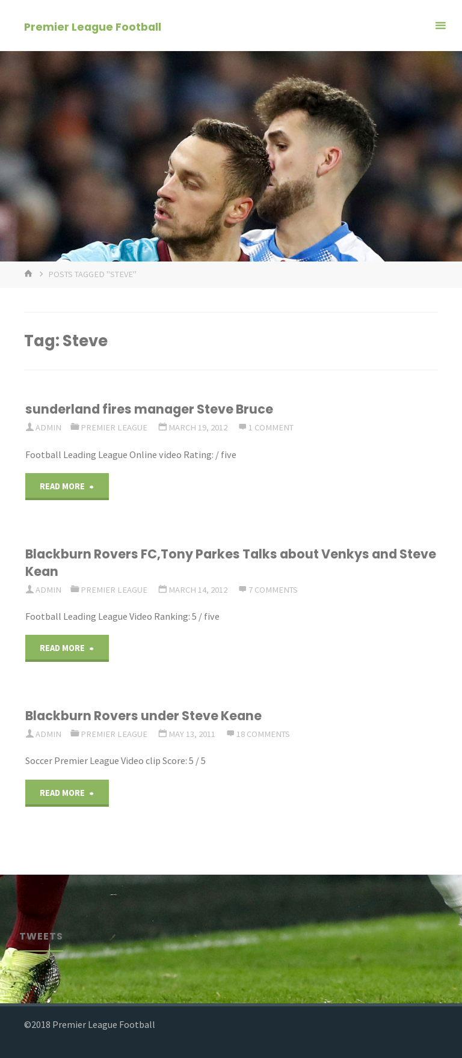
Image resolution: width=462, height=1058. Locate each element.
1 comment (271, 427)
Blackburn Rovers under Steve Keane (143, 715)
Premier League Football (92, 26)
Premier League (114, 427)
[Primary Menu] (440, 25)
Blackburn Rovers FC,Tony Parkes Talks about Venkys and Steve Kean (230, 562)
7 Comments (273, 589)
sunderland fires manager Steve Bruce (149, 409)
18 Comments (263, 734)
